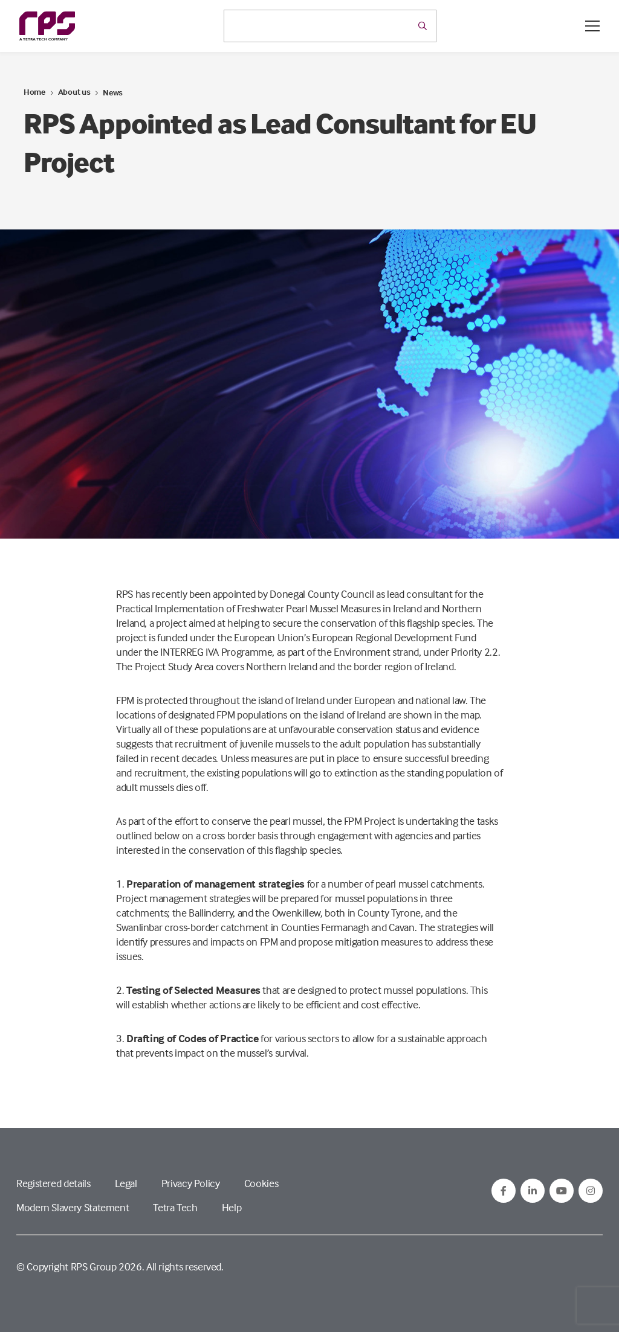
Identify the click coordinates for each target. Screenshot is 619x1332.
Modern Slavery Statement (72, 1207)
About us (74, 91)
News (113, 92)
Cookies (261, 1183)
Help (232, 1207)
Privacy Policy (190, 1183)
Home (34, 91)
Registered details (53, 1183)
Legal (126, 1183)
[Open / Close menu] (592, 26)
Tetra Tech (175, 1207)
